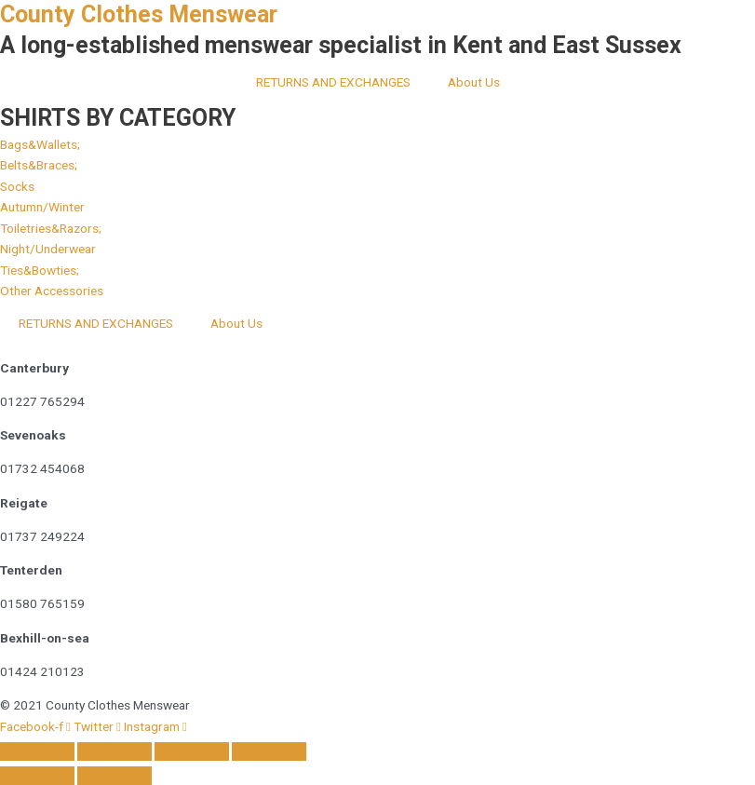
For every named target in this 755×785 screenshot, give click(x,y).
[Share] (192, 751)
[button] (48, 248)
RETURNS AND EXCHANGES (333, 81)
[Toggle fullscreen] (114, 751)
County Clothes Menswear (138, 14)
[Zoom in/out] (37, 751)
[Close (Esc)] (269, 751)
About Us (474, 81)
